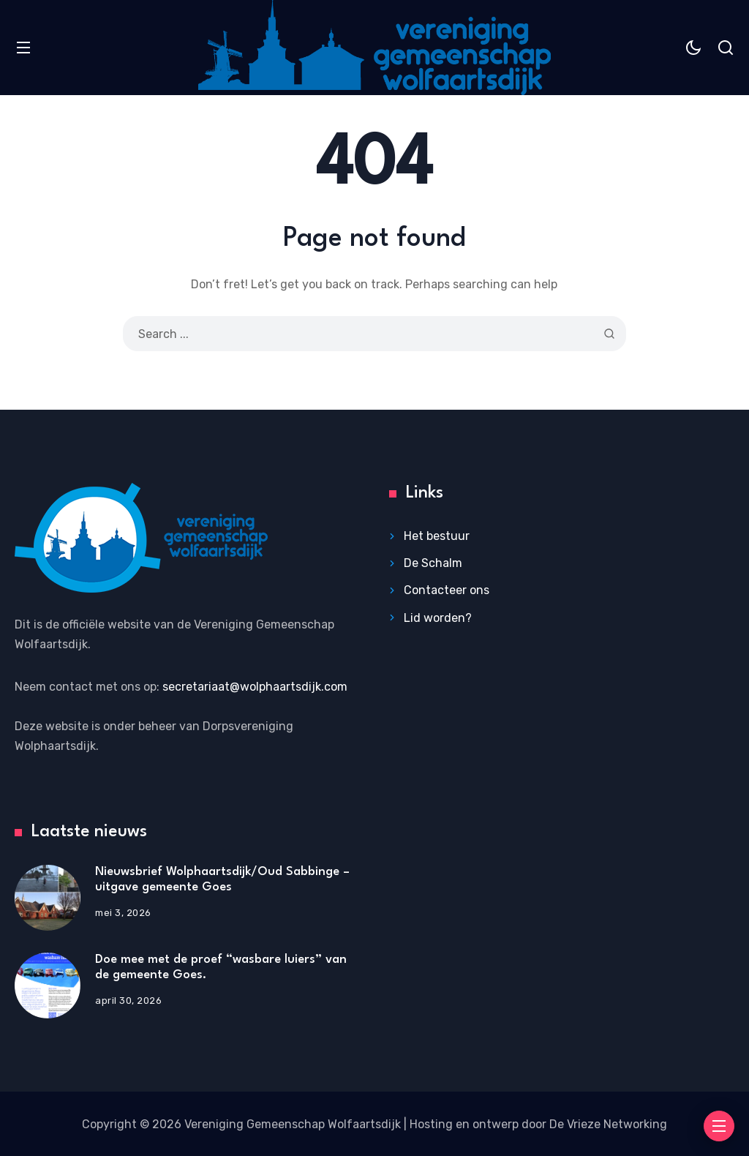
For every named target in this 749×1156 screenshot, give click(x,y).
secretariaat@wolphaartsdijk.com (254, 687)
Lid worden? (438, 618)
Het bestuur (437, 536)
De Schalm (433, 563)
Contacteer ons (446, 590)
